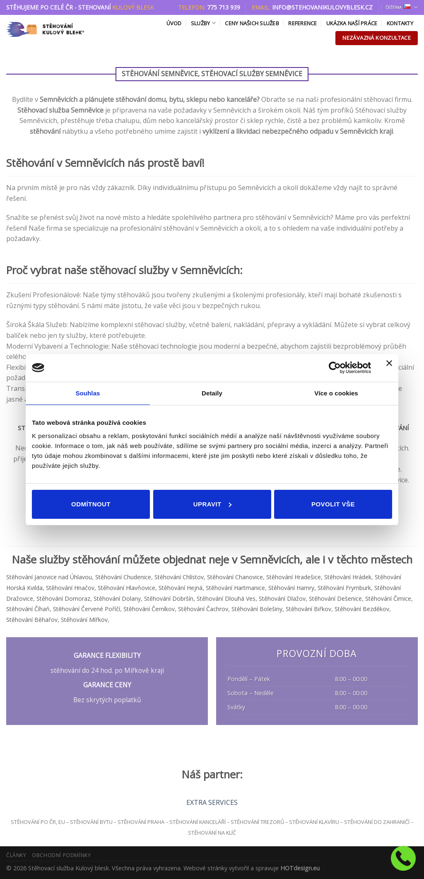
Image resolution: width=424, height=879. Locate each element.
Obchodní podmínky (61, 855)
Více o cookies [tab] (336, 393)
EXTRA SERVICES (212, 802)
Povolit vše (333, 504)
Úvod (174, 23)
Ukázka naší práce (351, 23)
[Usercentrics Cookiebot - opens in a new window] (335, 367)
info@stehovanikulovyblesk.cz (322, 7)
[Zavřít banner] (389, 368)
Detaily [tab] (212, 393)
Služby (203, 23)
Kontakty (400, 23)
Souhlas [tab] (87, 393)
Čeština (401, 7)
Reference (302, 23)
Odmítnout (91, 504)
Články (16, 855)
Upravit (212, 504)
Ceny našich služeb (252, 23)
